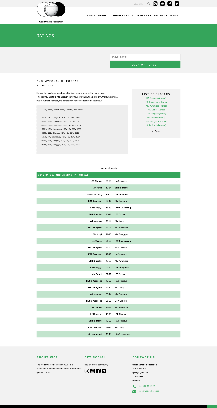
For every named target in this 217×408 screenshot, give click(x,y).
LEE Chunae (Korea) (156, 110)
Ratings (161, 15)
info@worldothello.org (145, 383)
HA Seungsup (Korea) (156, 90)
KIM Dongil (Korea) (156, 102)
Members (144, 15)
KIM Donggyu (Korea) (156, 106)
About (103, 15)
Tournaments (122, 15)
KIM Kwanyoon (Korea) (156, 98)
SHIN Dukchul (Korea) (156, 117)
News (174, 15)
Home (91, 15)
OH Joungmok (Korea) (156, 114)
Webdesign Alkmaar (48, 403)
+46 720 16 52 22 (143, 378)
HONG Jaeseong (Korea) (156, 94)
